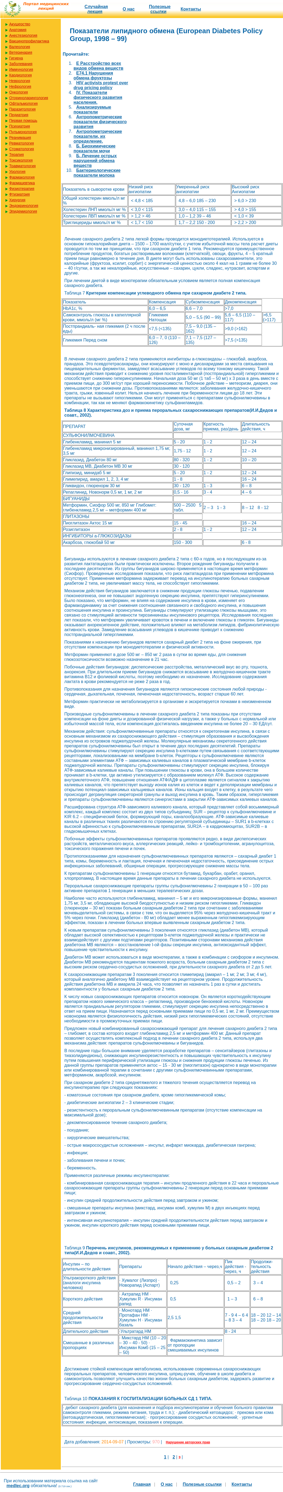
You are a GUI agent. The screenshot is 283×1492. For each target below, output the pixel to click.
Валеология (19, 47)
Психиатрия (19, 126)
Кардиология (20, 75)
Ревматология (21, 143)
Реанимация (20, 137)
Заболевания (20, 64)
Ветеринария (20, 52)
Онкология (18, 92)
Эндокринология (23, 205)
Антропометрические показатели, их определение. (98, 136)
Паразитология (22, 109)
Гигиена (16, 58)
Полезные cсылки (160, 9)
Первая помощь (23, 120)
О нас (129, 9)
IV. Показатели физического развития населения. (98, 97)
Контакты (191, 9)
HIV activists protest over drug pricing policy (101, 85)
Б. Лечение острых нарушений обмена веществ (95, 160)
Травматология (22, 166)
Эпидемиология (23, 211)
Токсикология (21, 160)
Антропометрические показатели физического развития (100, 122)
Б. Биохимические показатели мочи (94, 148)
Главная (142, 1484)
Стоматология (21, 149)
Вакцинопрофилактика (29, 41)
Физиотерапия (21, 188)
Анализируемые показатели (92, 109)
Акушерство (19, 24)
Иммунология (21, 69)
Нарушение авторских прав (188, 1442)
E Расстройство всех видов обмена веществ (98, 66)
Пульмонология (22, 132)
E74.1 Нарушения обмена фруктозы (93, 75)
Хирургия (17, 200)
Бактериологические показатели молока (97, 173)
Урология (17, 171)
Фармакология (22, 177)
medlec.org (17, 1485)
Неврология (19, 81)
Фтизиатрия (19, 194)
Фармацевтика (22, 183)
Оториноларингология (28, 98)
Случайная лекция (96, 9)
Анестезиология (23, 35)
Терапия (16, 154)
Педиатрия (18, 115)
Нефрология (20, 86)
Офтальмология (23, 103)
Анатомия (17, 30)
